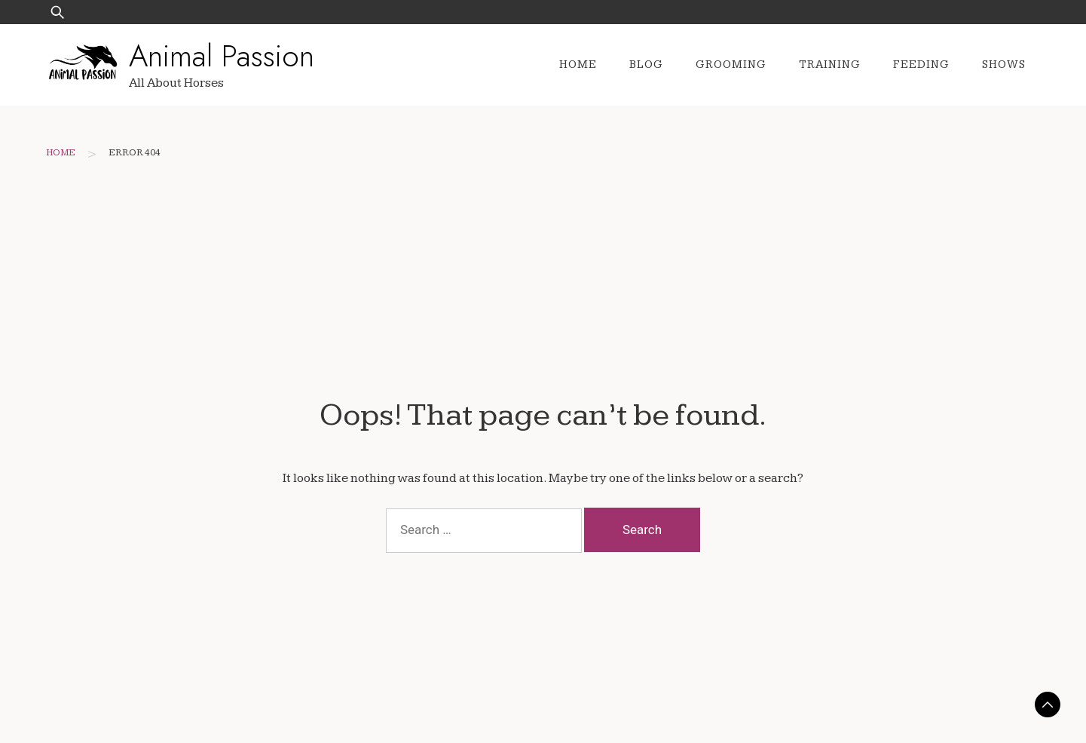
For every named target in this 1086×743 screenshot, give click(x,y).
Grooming (731, 64)
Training (830, 64)
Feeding (921, 64)
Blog (646, 64)
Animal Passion (221, 56)
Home (578, 64)
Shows (1004, 64)
